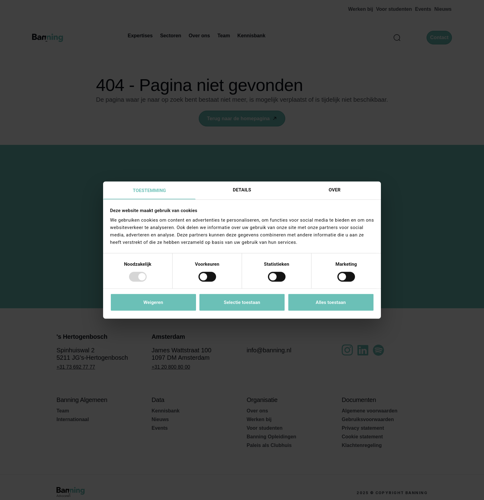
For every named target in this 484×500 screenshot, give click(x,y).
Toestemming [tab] (149, 190)
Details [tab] (242, 189)
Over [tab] (334, 189)
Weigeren (153, 302)
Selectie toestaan (242, 302)
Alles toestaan (331, 302)
